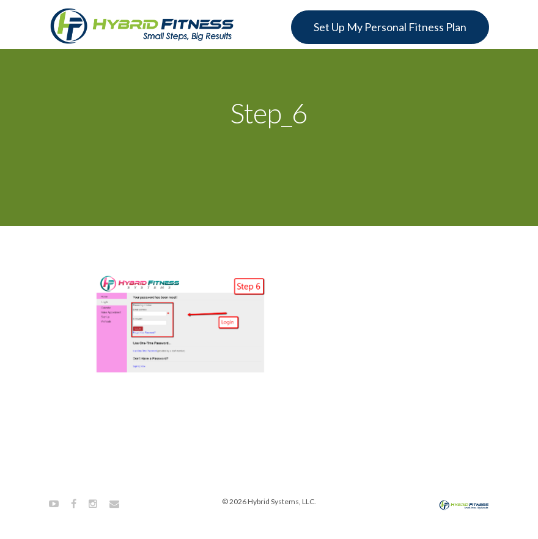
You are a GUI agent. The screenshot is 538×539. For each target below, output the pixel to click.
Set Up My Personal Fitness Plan (390, 27)
